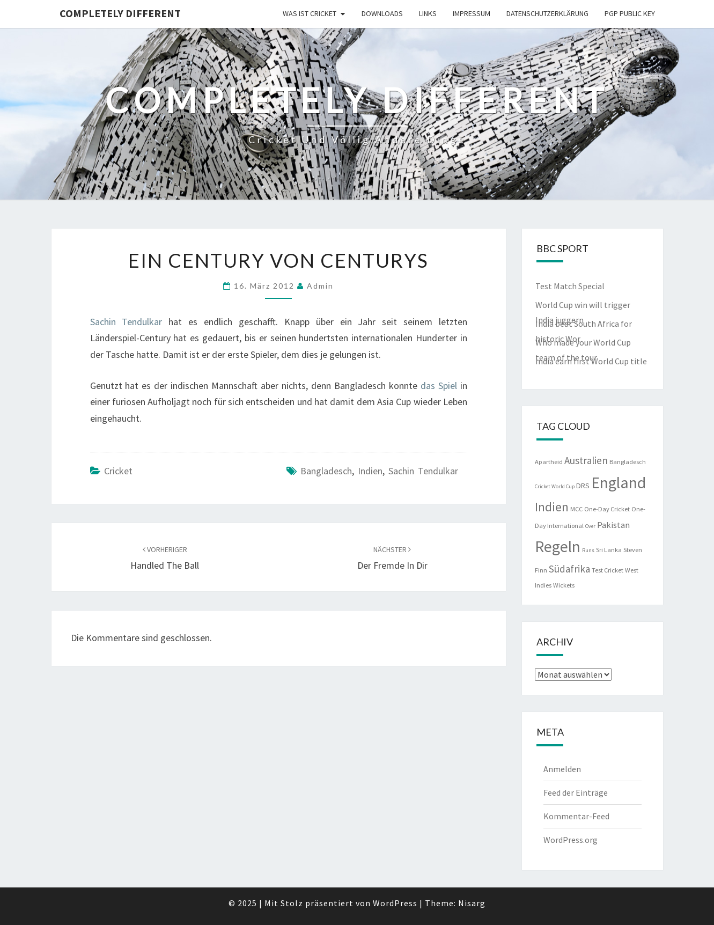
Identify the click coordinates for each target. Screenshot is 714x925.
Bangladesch (326, 471)
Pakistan (613, 525)
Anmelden (562, 769)
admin (320, 285)
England (618, 482)
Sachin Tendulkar (126, 321)
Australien (586, 460)
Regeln (557, 546)
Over (590, 526)
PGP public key (630, 13)
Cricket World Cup (555, 486)
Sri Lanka (609, 550)
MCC (576, 509)
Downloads (382, 13)
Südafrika (569, 568)
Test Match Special (570, 286)
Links (428, 13)
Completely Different (120, 13)
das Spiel (439, 385)
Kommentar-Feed (576, 816)
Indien (370, 471)
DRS (583, 485)
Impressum (471, 13)
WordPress (395, 903)
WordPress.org (570, 839)
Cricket (118, 471)
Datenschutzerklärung (547, 13)
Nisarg (471, 903)
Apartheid (549, 462)
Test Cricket (607, 570)
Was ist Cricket (309, 13)
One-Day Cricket (607, 509)
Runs (588, 550)
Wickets (564, 585)
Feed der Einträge (575, 792)
